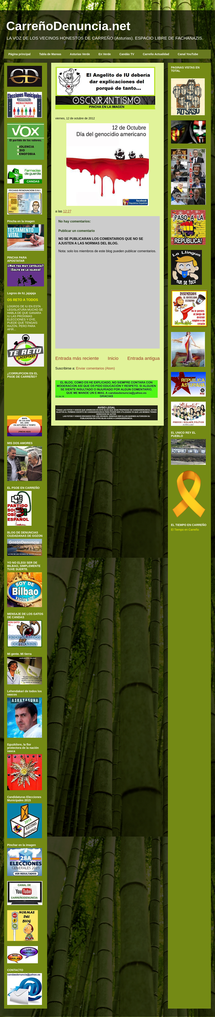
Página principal (19, 54)
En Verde (104, 54)
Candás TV (126, 54)
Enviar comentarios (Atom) (95, 368)
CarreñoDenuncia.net (68, 26)
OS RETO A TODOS (22, 300)
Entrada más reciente (77, 358)
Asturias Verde (80, 54)
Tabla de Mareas (50, 54)
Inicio (113, 358)
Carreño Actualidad (156, 54)
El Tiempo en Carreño (185, 529)
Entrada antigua (143, 358)
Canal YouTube (188, 54)
